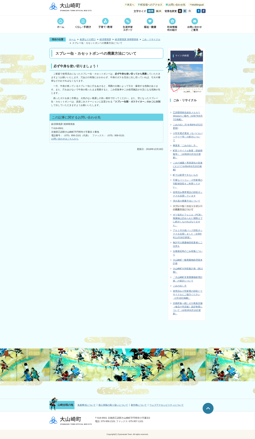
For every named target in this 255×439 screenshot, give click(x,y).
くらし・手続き (83, 24)
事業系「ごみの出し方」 (185, 145)
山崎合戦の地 (65, 405)
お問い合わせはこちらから (65, 139)
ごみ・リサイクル (151, 39)
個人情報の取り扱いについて (113, 405)
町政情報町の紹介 (172, 24)
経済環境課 (105, 39)
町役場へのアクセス (151, 4)
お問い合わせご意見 (194, 24)
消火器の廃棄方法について (186, 201)
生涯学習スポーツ (127, 24)
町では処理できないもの (185, 175)
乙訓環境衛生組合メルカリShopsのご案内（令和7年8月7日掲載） (188, 116)
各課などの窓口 (88, 39)
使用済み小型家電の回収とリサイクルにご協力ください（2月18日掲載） (187, 294)
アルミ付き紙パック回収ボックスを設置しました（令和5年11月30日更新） (187, 234)
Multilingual (197, 4)
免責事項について (86, 405)
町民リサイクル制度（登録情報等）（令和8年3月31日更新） (187, 154)
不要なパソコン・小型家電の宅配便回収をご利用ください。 (187, 183)
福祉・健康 (150, 24)
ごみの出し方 (180, 286)
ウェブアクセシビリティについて (166, 405)
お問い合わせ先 (176, 4)
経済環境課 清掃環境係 (126, 39)
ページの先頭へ (208, 408)
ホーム (60, 24)
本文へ (130, 4)
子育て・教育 (105, 24)
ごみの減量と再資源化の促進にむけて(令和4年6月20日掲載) (187, 166)
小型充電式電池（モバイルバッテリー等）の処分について (187, 137)
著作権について (139, 405)
